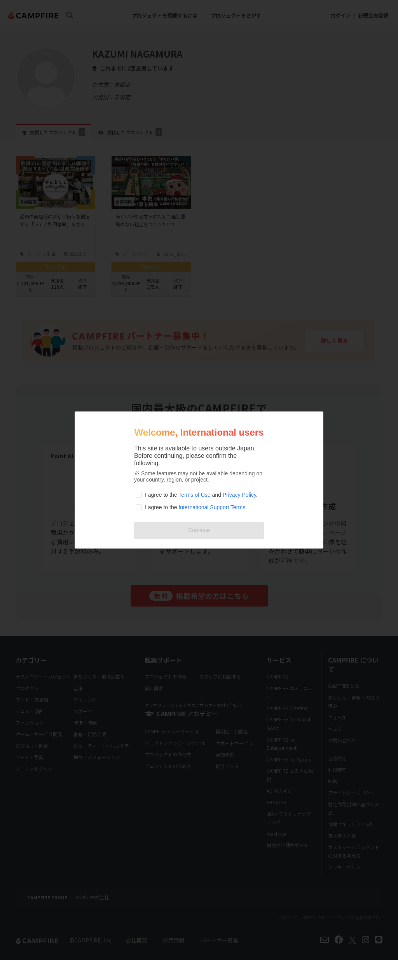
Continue (199, 530)
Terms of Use (194, 495)
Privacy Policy (239, 495)
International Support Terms (211, 507)
